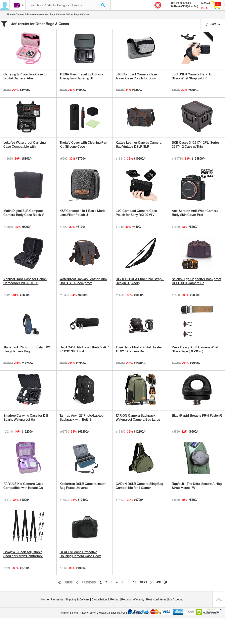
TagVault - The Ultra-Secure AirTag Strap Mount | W (197, 486)
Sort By (213, 24)
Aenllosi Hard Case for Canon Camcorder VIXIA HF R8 (25, 281)
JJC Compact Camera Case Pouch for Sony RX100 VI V (136, 213)
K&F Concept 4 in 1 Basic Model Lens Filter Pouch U (83, 213)
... (128, 582)
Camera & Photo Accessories (32, 14)
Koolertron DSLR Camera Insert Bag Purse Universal (83, 486)
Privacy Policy (87, 612)
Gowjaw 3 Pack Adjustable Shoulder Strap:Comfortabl (23, 554)
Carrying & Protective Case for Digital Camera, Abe (25, 76)
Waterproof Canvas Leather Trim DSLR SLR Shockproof (83, 281)
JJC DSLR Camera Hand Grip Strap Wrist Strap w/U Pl (193, 76)
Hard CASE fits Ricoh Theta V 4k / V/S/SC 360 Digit (84, 349)
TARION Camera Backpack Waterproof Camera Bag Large (138, 417)
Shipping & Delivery (77, 599)
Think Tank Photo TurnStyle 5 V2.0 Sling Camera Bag (27, 349)
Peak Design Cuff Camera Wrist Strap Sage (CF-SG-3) (195, 349)
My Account (175, 599)
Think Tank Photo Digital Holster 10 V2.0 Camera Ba (139, 349)
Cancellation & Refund (105, 599)
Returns (126, 599)
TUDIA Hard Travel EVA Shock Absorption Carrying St (82, 76)
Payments (57, 599)
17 (134, 582)
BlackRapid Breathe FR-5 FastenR (197, 415)
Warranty (138, 599)
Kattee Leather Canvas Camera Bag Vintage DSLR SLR (138, 144)
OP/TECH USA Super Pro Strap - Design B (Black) (140, 281)
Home (10, 14)
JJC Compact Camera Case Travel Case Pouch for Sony (136, 76)
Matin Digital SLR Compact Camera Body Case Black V (23, 213)
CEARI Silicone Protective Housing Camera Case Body (80, 554)
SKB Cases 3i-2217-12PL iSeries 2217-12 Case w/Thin (195, 144)
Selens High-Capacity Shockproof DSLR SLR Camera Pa (196, 281)
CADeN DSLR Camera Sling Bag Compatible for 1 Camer (139, 486)
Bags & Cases (57, 14)
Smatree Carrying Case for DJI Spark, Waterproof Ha (25, 417)
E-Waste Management (108, 612)
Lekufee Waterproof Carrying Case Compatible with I (24, 144)
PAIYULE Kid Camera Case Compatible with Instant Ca (23, 486)
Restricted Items (156, 599)
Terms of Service (69, 612)
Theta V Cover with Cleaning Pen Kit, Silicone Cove (83, 144)
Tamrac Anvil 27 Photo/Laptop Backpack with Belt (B (82, 417)
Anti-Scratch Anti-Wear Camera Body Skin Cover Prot (195, 213)
